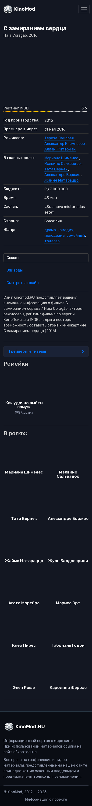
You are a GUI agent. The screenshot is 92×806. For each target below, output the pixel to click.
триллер (52, 241)
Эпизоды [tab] (15, 270)
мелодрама (54, 235)
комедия (65, 230)
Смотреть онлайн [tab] (23, 283)
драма (50, 230)
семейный (76, 235)
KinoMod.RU (30, 726)
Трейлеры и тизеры (46, 351)
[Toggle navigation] (84, 9)
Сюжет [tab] (13, 258)
